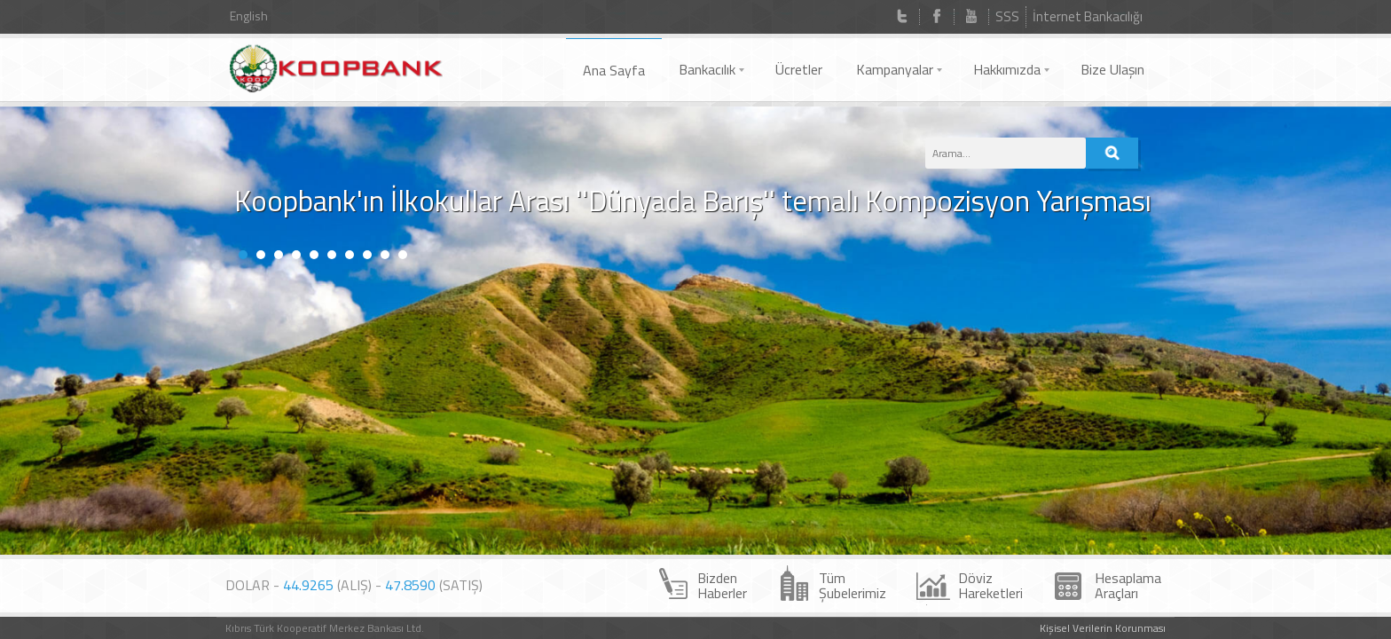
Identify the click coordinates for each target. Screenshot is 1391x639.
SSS (1007, 16)
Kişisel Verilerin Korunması (1103, 627)
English (249, 15)
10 (402, 324)
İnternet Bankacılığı (1088, 16)
